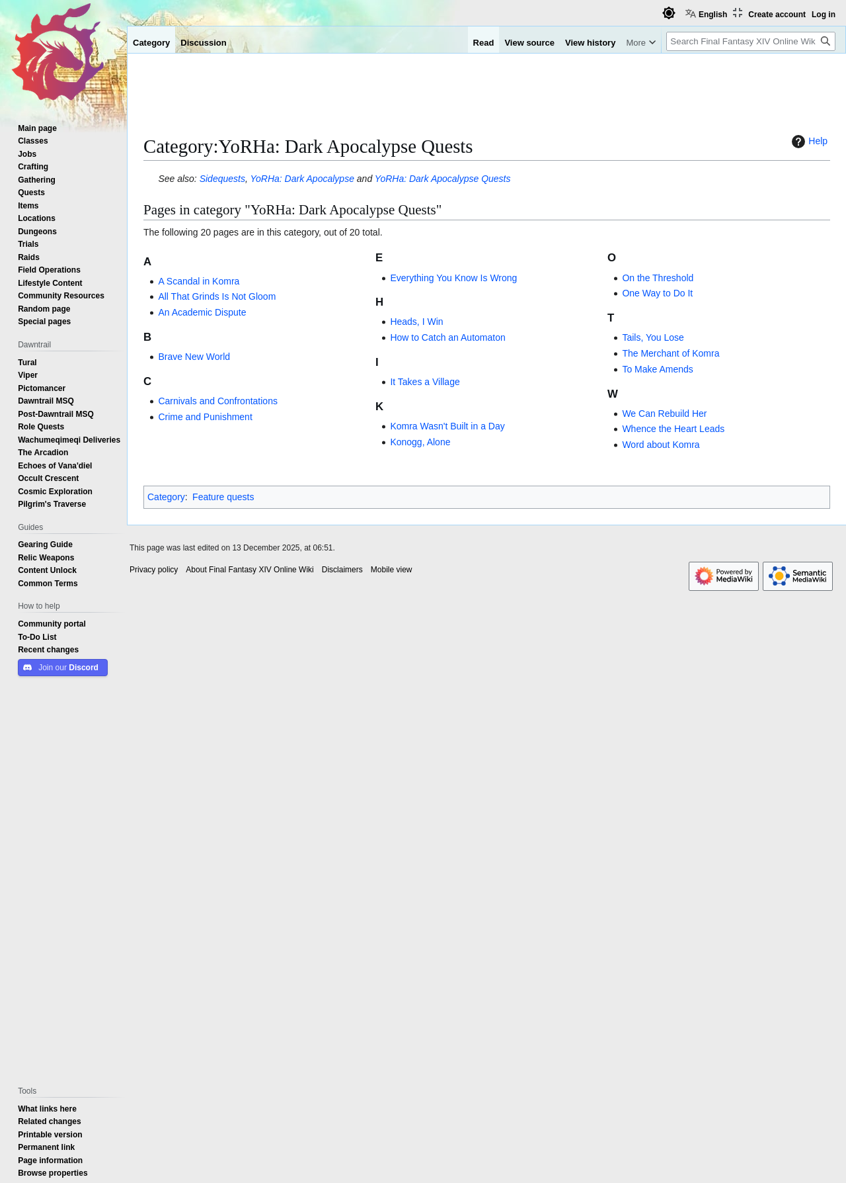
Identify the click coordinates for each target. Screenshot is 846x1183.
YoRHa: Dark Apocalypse (302, 178)
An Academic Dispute (202, 312)
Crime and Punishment (205, 417)
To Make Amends (657, 369)
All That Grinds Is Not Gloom (217, 296)
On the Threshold (657, 278)
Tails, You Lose (652, 337)
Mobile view (391, 569)
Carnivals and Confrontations (218, 401)
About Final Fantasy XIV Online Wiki (249, 569)
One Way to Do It (657, 293)
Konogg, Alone (420, 442)
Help (807, 141)
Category (166, 497)
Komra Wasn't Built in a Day (447, 426)
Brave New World (194, 356)
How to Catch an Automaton (447, 337)
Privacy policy (154, 569)
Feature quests (223, 497)
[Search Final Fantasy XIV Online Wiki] (750, 41)
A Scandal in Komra (198, 281)
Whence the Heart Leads (673, 428)
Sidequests (222, 178)
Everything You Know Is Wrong (453, 278)
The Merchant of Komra (670, 353)
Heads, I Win (416, 321)
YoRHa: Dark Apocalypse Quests (443, 178)
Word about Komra (660, 444)
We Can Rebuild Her (664, 413)
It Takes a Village (424, 381)
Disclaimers (342, 569)
